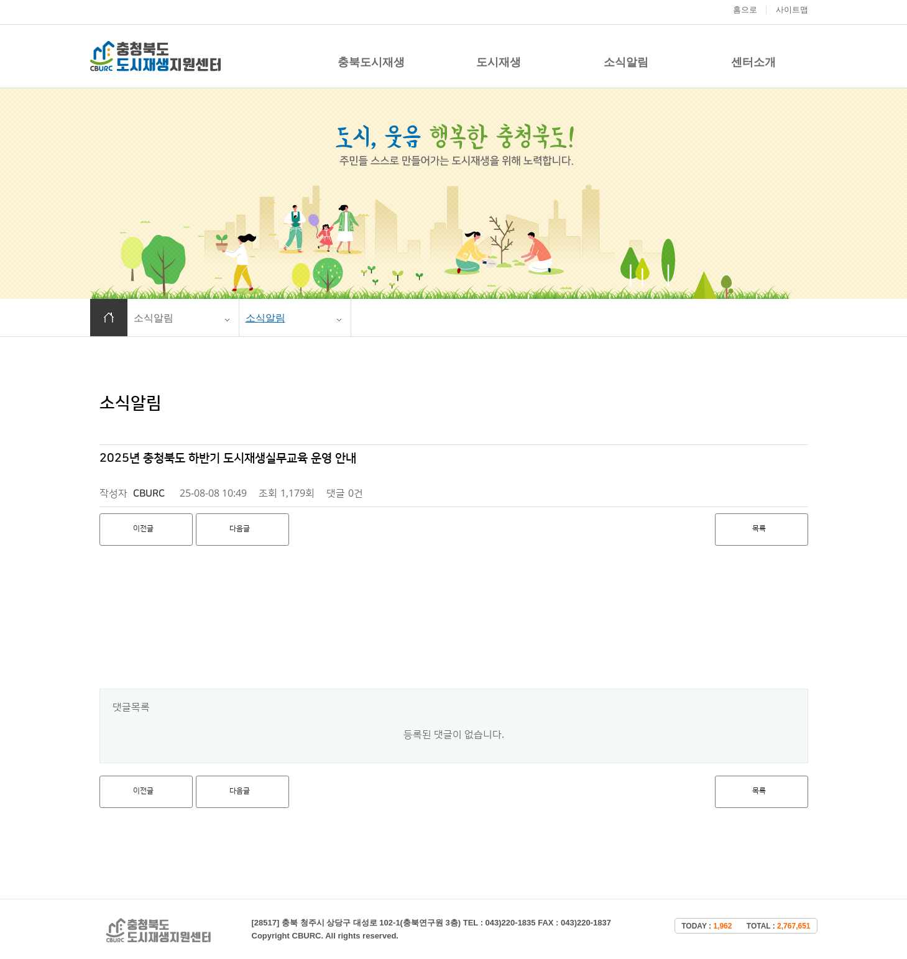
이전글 (143, 529)
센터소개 (753, 62)
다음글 (239, 529)
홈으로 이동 (108, 317)
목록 (759, 529)
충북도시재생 (371, 62)
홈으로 (745, 9)
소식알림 (626, 62)
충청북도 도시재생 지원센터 (155, 56)
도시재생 (498, 62)
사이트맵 (792, 9)
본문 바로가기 (0, 0)
